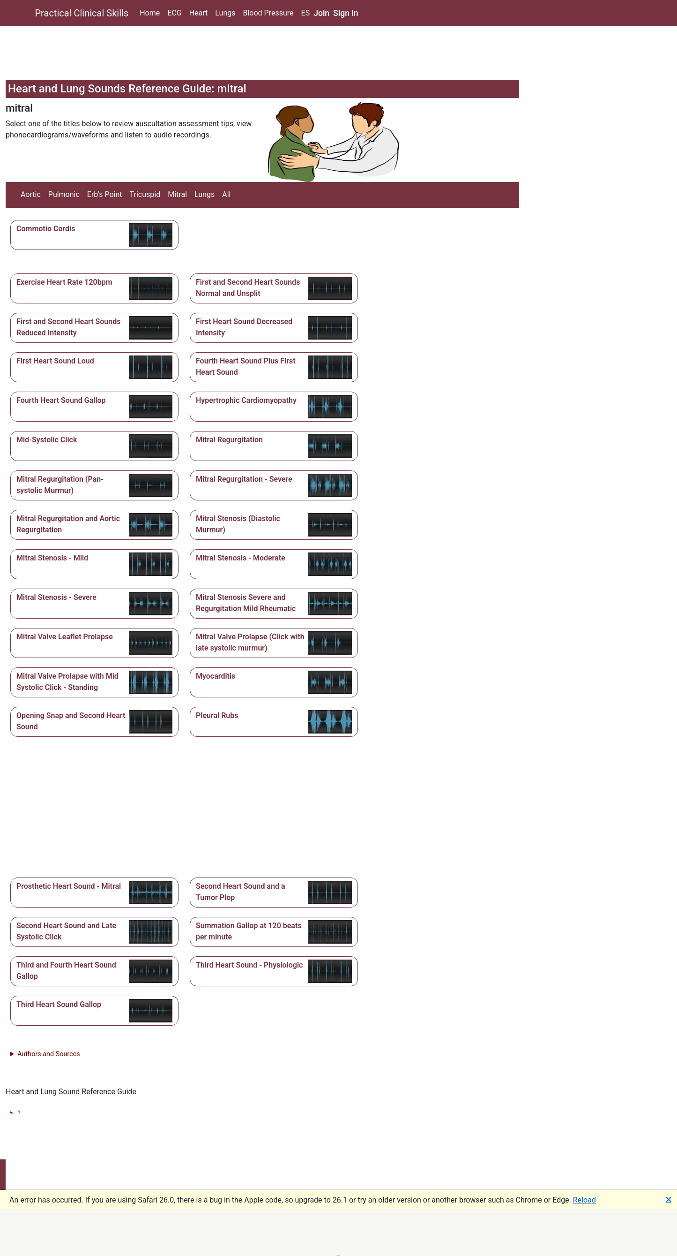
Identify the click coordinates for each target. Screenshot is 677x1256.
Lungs (225, 12)
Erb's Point (104, 194)
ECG (174, 12)
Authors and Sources (48, 1054)
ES (305, 12)
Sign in (345, 13)
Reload (584, 1199)
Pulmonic (64, 194)
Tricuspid (145, 194)
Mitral (177, 194)
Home (150, 12)
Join (321, 13)
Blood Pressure (268, 12)
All (226, 194)
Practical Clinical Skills (82, 13)
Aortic (31, 194)
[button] (94, 235)
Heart (198, 12)
